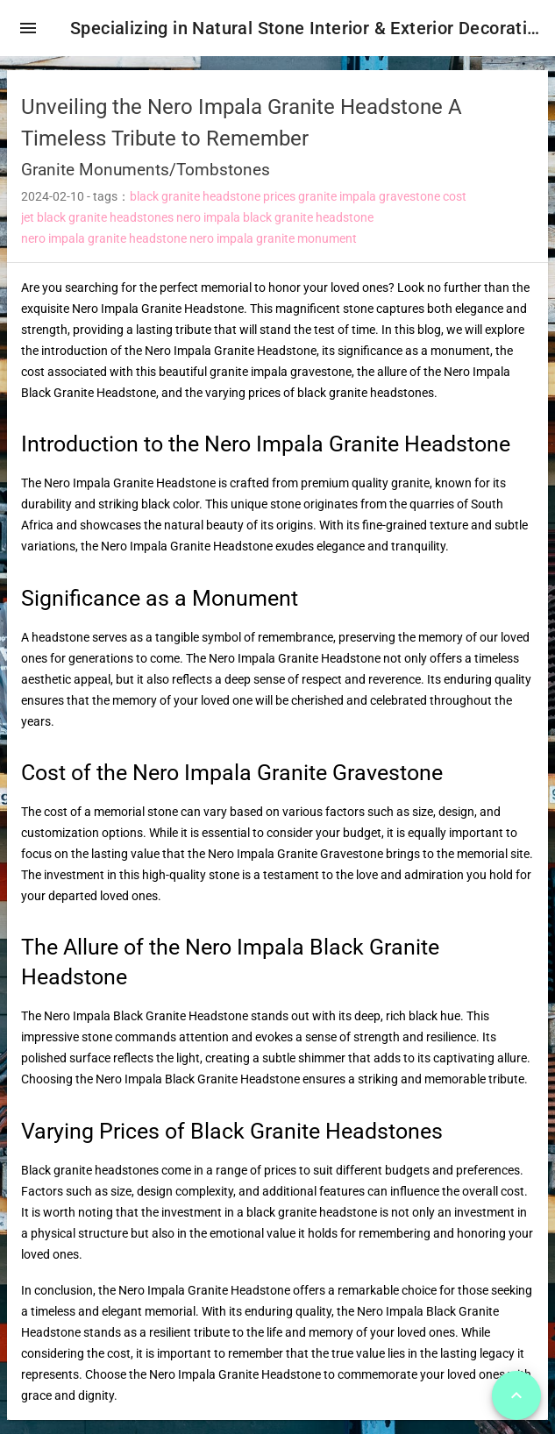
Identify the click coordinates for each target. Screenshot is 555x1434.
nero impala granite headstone (104, 238)
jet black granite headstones (97, 217)
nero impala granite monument (273, 238)
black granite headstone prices (212, 196)
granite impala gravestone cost (382, 196)
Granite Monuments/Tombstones (145, 170)
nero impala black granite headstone (275, 217)
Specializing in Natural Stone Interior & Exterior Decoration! (305, 28)
